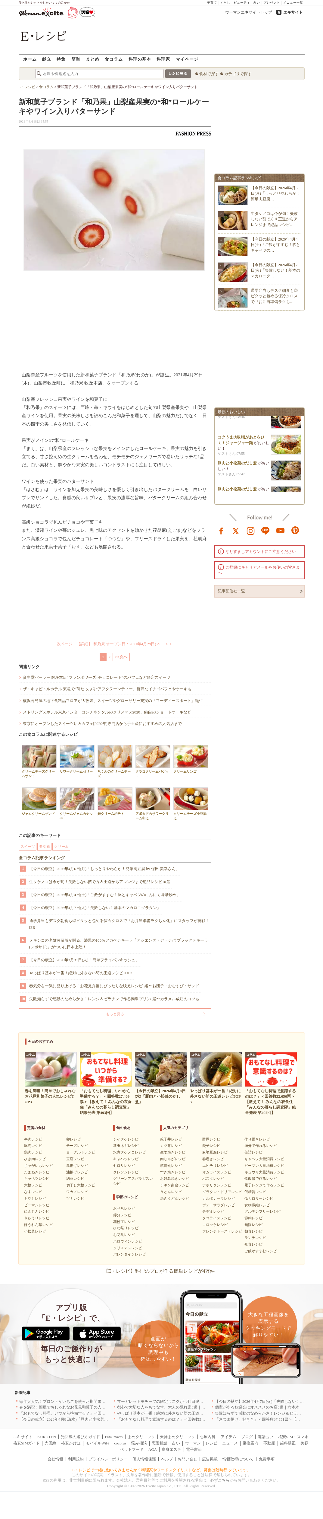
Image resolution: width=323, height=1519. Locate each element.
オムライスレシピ (216, 1172)
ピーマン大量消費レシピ (264, 1165)
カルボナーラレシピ (218, 1198)
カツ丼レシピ (171, 1146)
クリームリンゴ (190, 759)
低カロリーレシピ (258, 1198)
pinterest (295, 530)
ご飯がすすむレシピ (260, 1251)
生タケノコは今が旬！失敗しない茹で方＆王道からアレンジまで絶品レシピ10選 (99, 881)
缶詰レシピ (253, 1152)
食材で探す (209, 74)
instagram (250, 530)
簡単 (75, 59)
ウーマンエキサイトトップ (248, 12)
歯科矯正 (288, 1443)
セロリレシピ (124, 1165)
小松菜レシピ (35, 1231)
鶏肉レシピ (33, 1152)
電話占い (265, 1436)
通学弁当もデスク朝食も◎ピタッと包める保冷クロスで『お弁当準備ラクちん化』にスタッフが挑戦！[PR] (119, 924)
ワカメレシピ (77, 1192)
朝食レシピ (253, 1231)
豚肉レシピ (33, 1146)
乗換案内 (250, 1443)
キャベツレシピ (36, 1178)
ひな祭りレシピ (125, 1228)
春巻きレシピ (213, 1159)
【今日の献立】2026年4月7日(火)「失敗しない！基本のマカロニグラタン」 (95, 907)
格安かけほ (71, 1443)
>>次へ (121, 657)
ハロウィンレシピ (127, 1241)
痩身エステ (171, 1449)
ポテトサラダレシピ (218, 1205)
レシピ (211, 1443)
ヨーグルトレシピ (80, 1152)
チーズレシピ (77, 1146)
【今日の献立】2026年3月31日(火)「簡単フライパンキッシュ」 (84, 960)
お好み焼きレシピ (174, 1178)
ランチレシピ (255, 1238)
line (265, 530)
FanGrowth (114, 1436)
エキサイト (293, 12)
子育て (212, 2)
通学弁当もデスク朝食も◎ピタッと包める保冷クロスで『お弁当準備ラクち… (274, 296)
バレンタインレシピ (129, 1254)
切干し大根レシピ (80, 1185)
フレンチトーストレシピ (222, 1231)
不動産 (269, 1443)
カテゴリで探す (238, 74)
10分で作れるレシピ (260, 1146)
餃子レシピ (211, 1146)
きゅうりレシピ (36, 1218)
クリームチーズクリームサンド (39, 761)
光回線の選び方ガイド (80, 1436)
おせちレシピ (124, 1208)
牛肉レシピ (33, 1139)
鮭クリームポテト (115, 801)
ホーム (30, 59)
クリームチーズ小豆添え (190, 803)
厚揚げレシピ (77, 1165)
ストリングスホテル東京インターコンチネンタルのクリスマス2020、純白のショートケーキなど (107, 712)
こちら (224, 1480)
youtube (280, 530)
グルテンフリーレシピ (262, 1211)
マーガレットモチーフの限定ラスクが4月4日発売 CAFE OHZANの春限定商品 (186, 1401)
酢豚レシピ (211, 1139)
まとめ (92, 59)
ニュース (230, 1443)
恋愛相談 (159, 1443)
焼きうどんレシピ (174, 1198)
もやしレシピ (35, 1198)
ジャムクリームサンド (39, 801)
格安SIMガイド (26, 1443)
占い (256, 2)
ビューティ (242, 2)
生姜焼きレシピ (172, 1152)
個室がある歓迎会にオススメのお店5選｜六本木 (257, 1407)
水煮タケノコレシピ (129, 1152)
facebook (221, 530)
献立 (46, 59)
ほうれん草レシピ (38, 1225)
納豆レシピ (75, 1178)
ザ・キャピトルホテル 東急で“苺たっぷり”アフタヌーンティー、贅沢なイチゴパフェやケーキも (107, 689)
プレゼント (271, 2)
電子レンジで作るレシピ (264, 1185)
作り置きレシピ (257, 1139)
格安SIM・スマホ (293, 1436)
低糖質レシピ (255, 1192)
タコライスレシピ (216, 1218)
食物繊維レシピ (257, 1205)
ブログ (247, 1436)
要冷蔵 (44, 846)
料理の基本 (140, 59)
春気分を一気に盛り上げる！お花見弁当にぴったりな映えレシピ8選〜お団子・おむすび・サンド (114, 986)
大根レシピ (33, 1185)
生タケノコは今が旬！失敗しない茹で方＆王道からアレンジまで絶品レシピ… (274, 219)
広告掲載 (210, 1459)
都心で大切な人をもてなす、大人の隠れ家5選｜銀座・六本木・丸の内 (179, 1407)
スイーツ (27, 846)
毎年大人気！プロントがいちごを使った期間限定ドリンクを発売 (76, 1401)
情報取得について (238, 1459)
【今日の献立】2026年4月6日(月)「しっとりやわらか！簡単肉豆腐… (275, 193)
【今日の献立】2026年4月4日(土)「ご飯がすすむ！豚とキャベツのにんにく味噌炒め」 (105, 894)
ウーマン (193, 1443)
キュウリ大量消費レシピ (264, 1172)
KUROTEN (46, 1436)
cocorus (120, 1443)
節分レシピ (122, 1215)
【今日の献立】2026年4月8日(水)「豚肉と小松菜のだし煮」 (71, 1419)
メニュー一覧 (293, 2)
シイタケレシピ (125, 1139)
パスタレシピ (213, 1178)
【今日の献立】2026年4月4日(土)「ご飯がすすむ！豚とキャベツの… (275, 244)
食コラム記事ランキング (42, 858)
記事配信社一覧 (231, 591)
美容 (304, 1443)
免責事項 (267, 1459)
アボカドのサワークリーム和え (152, 803)
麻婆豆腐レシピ (215, 1152)
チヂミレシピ (213, 1211)
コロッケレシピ (215, 1225)
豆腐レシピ (75, 1159)
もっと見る (115, 1014)
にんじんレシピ (36, 1211)
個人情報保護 (144, 1459)
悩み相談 (139, 1443)
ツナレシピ (75, 1198)
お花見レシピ (124, 1235)
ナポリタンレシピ (216, 1185)
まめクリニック (141, 1436)
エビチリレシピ (215, 1165)
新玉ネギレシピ (125, 1146)
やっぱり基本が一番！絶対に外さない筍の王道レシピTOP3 (80, 973)
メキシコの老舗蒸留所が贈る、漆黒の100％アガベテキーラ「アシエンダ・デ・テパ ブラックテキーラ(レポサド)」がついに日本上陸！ (118, 943)
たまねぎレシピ (36, 1172)
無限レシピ (253, 1225)
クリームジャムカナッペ (77, 803)
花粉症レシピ (124, 1222)
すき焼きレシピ (172, 1172)
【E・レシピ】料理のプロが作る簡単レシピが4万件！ (162, 1271)
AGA (152, 1449)
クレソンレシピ (125, 1172)
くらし (225, 2)
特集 (61, 59)
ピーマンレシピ (36, 1205)
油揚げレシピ (77, 1172)
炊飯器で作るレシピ (260, 1178)
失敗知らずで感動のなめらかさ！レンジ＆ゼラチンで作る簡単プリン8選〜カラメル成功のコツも (114, 999)
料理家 (163, 59)
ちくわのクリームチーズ (115, 761)
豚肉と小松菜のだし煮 (237, 465)
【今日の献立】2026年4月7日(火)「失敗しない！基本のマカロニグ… (275, 270)
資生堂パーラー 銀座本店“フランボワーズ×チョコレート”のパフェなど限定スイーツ (96, 677)
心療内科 (208, 1436)
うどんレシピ (171, 1192)
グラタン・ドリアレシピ (222, 1192)
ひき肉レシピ (35, 1159)
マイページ (187, 59)
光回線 (50, 1443)
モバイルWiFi (97, 1443)
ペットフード (132, 1449)
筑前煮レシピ (171, 1165)
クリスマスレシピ (127, 1248)
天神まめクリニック (177, 1436)
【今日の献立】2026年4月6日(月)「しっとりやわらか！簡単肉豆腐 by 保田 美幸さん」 (104, 868)
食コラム (114, 59)
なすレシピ (33, 1192)
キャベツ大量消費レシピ (264, 1159)
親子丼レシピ (171, 1139)
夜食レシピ (253, 1244)
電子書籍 (194, 1449)
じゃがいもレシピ (38, 1165)
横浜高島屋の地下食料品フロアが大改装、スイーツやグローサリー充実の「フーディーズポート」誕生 (113, 700)
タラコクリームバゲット (152, 761)
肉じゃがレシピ (172, 1159)
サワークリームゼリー (77, 759)
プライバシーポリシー (108, 1459)
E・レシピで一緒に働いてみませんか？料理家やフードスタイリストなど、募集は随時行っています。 (161, 1470)
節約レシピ (253, 1218)
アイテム (228, 1436)
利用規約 (76, 1459)
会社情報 (55, 1459)
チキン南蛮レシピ (174, 1185)
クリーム (61, 846)
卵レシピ (73, 1139)
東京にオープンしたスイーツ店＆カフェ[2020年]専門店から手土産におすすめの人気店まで (102, 723)
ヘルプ (167, 1459)
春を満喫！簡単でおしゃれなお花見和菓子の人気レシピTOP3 (72, 1407)
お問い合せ (187, 1459)
